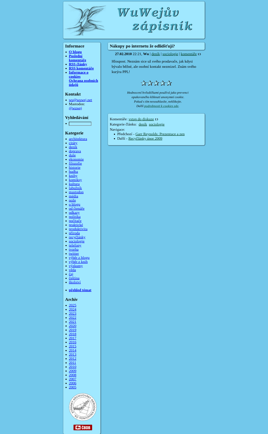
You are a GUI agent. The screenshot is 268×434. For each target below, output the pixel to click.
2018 (72, 334)
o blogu (74, 204)
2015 (72, 346)
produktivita (78, 229)
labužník (75, 188)
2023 (72, 313)
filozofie (75, 163)
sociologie (170, 54)
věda (72, 270)
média (73, 196)
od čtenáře (76, 208)
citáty (73, 143)
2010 (72, 367)
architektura (78, 139)
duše (72, 155)
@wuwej (75, 108)
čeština (74, 278)
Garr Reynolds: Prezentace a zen (160, 134)
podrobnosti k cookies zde (161, 106)
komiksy (75, 180)
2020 (72, 326)
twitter (74, 254)
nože (72, 200)
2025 (72, 305)
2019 (72, 330)
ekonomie (76, 159)
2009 (72, 371)
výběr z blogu (79, 258)
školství (75, 282)
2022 (72, 318)
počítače (75, 221)
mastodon (76, 192)
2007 (72, 379)
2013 (72, 354)
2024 (72, 309)
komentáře (189, 54)
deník (155, 54)
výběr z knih (78, 262)
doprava (75, 151)
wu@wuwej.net (80, 100)
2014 (72, 350)
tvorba (74, 249)
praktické (76, 225)
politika (75, 217)
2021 (72, 322)
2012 (72, 359)
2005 (72, 387)
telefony (75, 245)
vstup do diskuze (141, 119)
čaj (71, 274)
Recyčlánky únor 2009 (145, 138)
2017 (72, 338)
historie (74, 168)
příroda (74, 233)
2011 (72, 363)
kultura (74, 184)
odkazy (74, 213)
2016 (72, 342)
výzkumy (76, 266)
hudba (73, 172)
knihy (73, 176)
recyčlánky (77, 237)
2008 (72, 375)
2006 (72, 383)
